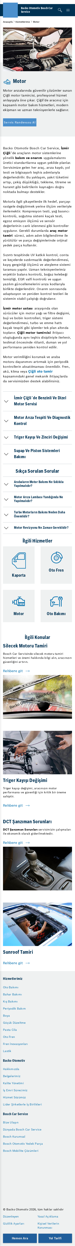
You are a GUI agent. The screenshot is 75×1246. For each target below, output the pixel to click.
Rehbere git (13, 671)
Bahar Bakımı (12, 994)
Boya (6, 1015)
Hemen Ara (20, 1238)
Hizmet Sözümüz (14, 1097)
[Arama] (60, 10)
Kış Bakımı (10, 1001)
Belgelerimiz (11, 1076)
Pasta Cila (10, 1030)
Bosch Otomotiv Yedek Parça (23, 1143)
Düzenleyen (11, 1216)
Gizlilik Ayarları (13, 1223)
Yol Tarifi (55, 1238)
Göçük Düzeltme (14, 1023)
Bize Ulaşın (10, 1122)
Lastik (7, 1051)
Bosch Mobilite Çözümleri (20, 1151)
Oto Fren (9, 1037)
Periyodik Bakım (14, 1008)
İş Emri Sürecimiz (15, 1090)
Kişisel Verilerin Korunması (48, 1225)
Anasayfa (8, 21)
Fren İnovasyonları (15, 1044)
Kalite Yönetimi (13, 1083)
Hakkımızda (11, 1069)
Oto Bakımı (11, 987)
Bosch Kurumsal (14, 1136)
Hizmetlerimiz (22, 21)
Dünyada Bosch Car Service (22, 1129)
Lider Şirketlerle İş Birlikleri (22, 1104)
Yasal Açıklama (48, 1216)
